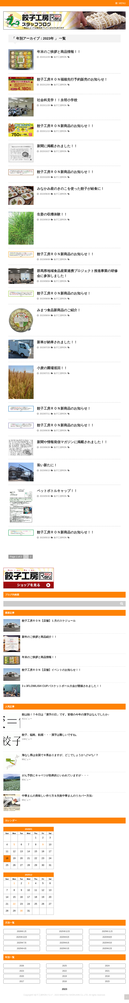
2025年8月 (107, 937)
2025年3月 (64, 948)
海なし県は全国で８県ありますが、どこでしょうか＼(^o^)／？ (60, 755)
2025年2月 (107, 948)
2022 (64, 971)
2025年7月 (22, 943)
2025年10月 (21, 937)
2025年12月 (64, 931)
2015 (107, 981)
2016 (64, 981)
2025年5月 (107, 943)
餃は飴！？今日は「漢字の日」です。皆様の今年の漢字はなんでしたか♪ (65, 714)
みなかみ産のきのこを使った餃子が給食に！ (70, 188)
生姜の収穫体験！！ (52, 214)
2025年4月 (22, 948)
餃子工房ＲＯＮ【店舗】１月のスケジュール (49, 620)
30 (21, 910)
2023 (21, 971)
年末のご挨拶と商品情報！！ (59, 52)
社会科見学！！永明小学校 (57, 100)
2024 (107, 966)
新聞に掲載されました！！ (57, 146)
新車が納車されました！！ (57, 342)
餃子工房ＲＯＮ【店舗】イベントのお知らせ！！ (51, 669)
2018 (107, 976)
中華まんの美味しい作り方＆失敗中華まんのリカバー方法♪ (57, 795)
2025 (64, 966)
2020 (21, 976)
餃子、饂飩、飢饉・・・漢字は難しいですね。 (50, 734)
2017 (21, 981)
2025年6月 (64, 943)
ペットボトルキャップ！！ (57, 491)
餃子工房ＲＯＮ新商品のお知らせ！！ (65, 126)
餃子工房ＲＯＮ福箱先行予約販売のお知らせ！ (72, 79)
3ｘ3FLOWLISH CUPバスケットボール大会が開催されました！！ (62, 686)
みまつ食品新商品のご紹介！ (59, 310)
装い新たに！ (47, 465)
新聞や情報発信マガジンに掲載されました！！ (72, 442)
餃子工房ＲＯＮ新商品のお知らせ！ (64, 293)
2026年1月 (22, 931)
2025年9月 (64, 937)
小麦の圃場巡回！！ (52, 368)
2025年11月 (107, 931)
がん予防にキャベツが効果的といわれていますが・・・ (55, 775)
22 (14, 903)
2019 (64, 976)
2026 (21, 966)
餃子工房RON (60, 57)
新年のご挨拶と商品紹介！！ (39, 636)
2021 (107, 971)
